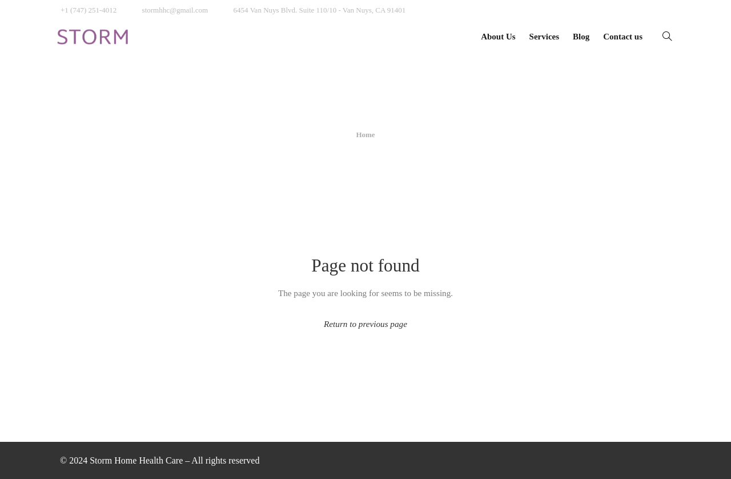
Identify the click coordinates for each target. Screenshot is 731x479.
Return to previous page (365, 324)
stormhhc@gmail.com (175, 10)
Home (365, 134)
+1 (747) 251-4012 (89, 10)
